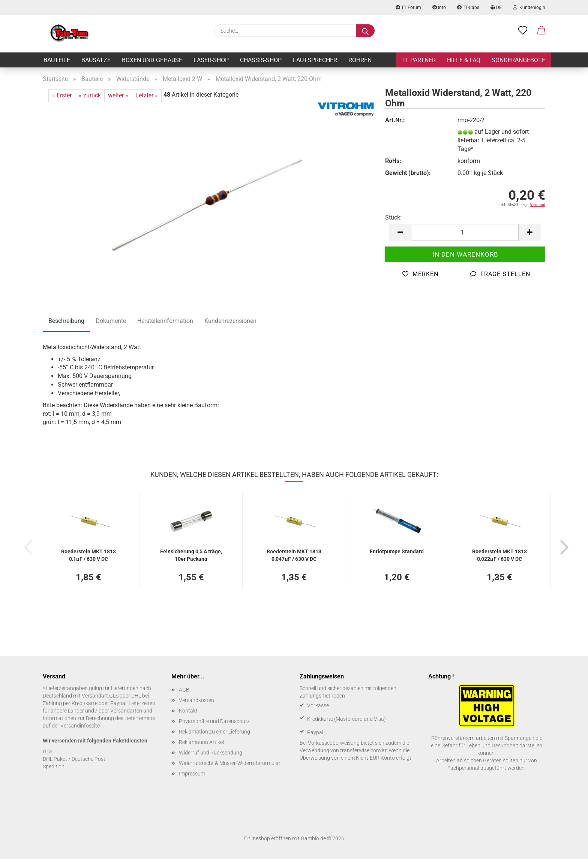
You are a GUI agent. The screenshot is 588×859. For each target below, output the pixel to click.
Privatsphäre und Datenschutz (214, 721)
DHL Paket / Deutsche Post (74, 759)
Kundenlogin (529, 7)
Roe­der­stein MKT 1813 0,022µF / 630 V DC (499, 554)
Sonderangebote (518, 60)
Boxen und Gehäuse (152, 60)
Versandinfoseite (80, 726)
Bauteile (57, 60)
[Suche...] (365, 30)
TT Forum (408, 7)
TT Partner (418, 60)
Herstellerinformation (165, 320)
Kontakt (188, 711)
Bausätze (96, 60)
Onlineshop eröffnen (267, 838)
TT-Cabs (468, 7)
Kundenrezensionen (230, 320)
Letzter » (146, 95)
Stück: (393, 217)
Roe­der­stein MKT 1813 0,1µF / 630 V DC (88, 554)
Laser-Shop (211, 60)
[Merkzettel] (522, 30)
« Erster (62, 95)
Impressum (192, 774)
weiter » (118, 95)
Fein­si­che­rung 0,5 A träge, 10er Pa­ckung (191, 554)
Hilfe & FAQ (463, 60)
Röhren (360, 60)
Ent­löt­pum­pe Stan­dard (397, 551)
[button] (541, 30)
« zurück (90, 95)
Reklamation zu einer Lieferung (214, 732)
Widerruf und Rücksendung (210, 753)
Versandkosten (196, 700)
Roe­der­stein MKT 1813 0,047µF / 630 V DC (294, 554)
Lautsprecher (315, 60)
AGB (184, 690)
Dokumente (111, 320)
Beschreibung (66, 320)
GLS (47, 751)
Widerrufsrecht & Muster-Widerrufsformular (229, 763)
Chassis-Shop (261, 60)
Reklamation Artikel (201, 742)
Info (439, 7)
